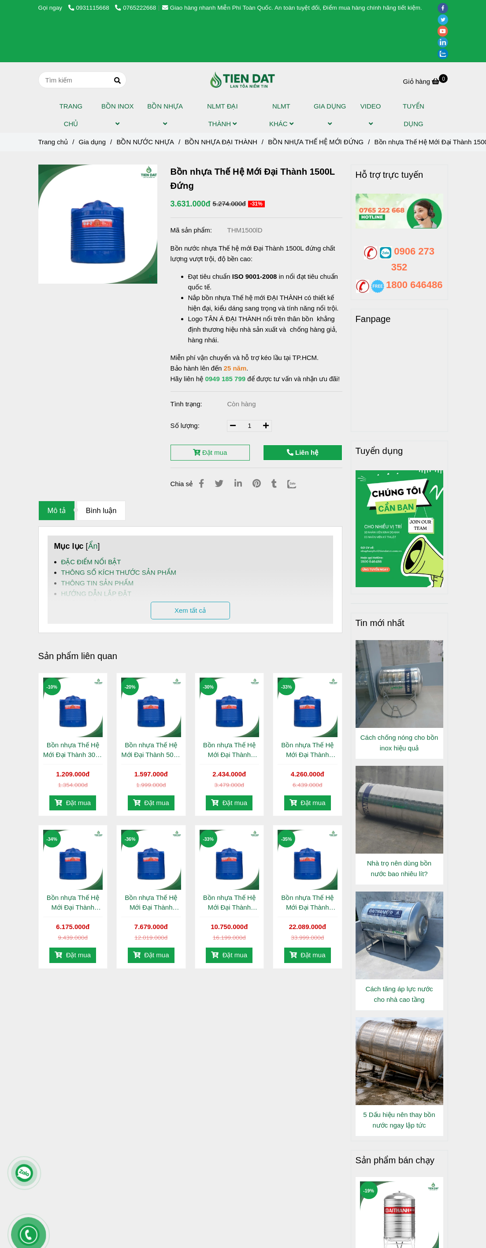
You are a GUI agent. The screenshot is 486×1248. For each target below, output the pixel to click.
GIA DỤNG (330, 114)
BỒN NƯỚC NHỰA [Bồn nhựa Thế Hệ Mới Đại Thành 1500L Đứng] (145, 142)
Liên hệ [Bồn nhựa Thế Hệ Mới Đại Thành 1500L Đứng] (302, 452)
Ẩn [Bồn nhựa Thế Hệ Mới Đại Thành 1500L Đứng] (93, 546)
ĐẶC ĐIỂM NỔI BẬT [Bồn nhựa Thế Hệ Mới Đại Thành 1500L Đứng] (91, 562)
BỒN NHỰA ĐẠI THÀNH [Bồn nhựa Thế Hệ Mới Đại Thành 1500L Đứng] (221, 142)
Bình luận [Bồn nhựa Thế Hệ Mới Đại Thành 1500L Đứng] (101, 510)
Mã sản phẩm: (192, 230)
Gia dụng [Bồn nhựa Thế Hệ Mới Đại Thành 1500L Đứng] (92, 142)
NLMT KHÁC (281, 114)
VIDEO (370, 114)
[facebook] (445, 7)
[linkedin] (445, 42)
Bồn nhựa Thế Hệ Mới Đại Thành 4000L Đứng (151, 903)
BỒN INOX (117, 114)
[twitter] (445, 19)
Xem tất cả (190, 610)
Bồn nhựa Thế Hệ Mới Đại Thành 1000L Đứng (229, 750)
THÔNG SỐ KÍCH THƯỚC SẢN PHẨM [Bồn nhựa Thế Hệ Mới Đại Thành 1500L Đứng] (119, 572)
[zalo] (445, 53)
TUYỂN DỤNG (413, 114)
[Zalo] (297, 483)
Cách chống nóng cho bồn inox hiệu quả (399, 743)
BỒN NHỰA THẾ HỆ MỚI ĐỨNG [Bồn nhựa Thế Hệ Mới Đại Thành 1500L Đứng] (316, 142)
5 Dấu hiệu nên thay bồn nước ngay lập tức (399, 1120)
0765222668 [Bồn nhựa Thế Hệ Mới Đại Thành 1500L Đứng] (135, 7)
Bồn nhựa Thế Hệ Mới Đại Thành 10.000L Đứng (307, 903)
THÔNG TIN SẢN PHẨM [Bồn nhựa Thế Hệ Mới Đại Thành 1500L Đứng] (97, 583)
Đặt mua (210, 452)
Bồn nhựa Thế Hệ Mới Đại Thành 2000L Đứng (307, 750)
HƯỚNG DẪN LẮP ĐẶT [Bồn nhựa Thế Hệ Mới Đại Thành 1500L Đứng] (96, 593)
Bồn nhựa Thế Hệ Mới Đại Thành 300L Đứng (73, 750)
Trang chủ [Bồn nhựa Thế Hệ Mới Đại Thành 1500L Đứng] (53, 142)
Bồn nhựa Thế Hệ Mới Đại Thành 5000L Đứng (229, 903)
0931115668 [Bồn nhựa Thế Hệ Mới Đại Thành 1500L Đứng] (89, 7)
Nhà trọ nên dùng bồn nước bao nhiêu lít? (399, 868)
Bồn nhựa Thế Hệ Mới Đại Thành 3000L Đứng (73, 903)
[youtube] (445, 30)
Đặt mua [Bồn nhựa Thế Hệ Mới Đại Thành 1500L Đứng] (73, 802)
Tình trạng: (187, 404)
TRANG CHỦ (71, 114)
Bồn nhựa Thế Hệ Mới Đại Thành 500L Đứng (151, 750)
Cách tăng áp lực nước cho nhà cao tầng (399, 994)
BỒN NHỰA (164, 114)
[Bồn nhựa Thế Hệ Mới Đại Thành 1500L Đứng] (243, 80)
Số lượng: (186, 425)
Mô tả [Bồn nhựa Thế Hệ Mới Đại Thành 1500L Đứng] (57, 510)
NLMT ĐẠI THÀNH (222, 114)
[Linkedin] (238, 483)
